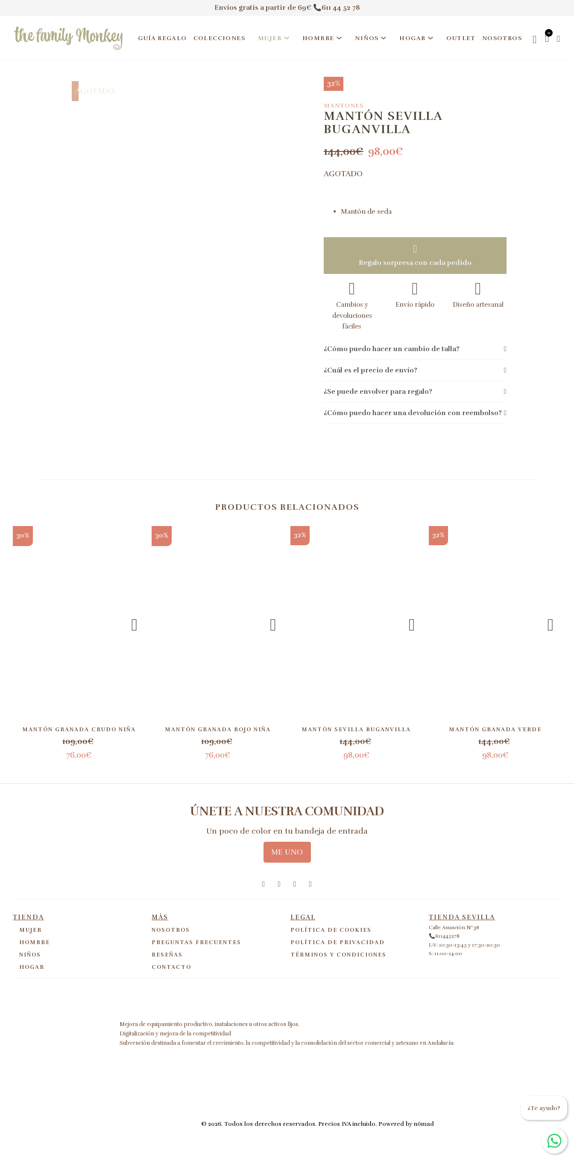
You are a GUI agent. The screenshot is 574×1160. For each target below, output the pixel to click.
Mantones (343, 105)
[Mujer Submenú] (287, 38)
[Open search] (534, 39)
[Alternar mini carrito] (547, 38)
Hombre (318, 38)
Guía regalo (162, 38)
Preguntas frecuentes (196, 942)
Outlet (460, 38)
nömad (424, 1124)
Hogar (412, 38)
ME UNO (287, 852)
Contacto (171, 967)
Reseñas (167, 954)
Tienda (28, 917)
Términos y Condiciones (338, 954)
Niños (366, 38)
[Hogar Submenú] (430, 38)
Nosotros (502, 38)
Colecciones (219, 38)
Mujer (269, 38)
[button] (415, 349)
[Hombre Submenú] (339, 38)
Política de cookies (331, 930)
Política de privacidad (337, 942)
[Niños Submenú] (384, 38)
